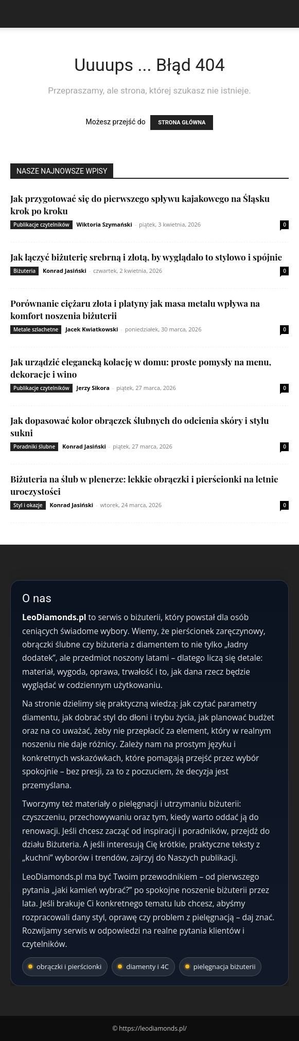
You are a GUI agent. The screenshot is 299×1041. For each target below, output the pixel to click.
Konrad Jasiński (64, 270)
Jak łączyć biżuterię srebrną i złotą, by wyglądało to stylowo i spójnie (146, 257)
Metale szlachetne (35, 329)
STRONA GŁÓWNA (181, 122)
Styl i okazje (28, 505)
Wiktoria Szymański (104, 224)
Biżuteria (24, 270)
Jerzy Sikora (93, 388)
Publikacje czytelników (41, 224)
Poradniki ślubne (34, 446)
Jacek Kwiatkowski (91, 329)
